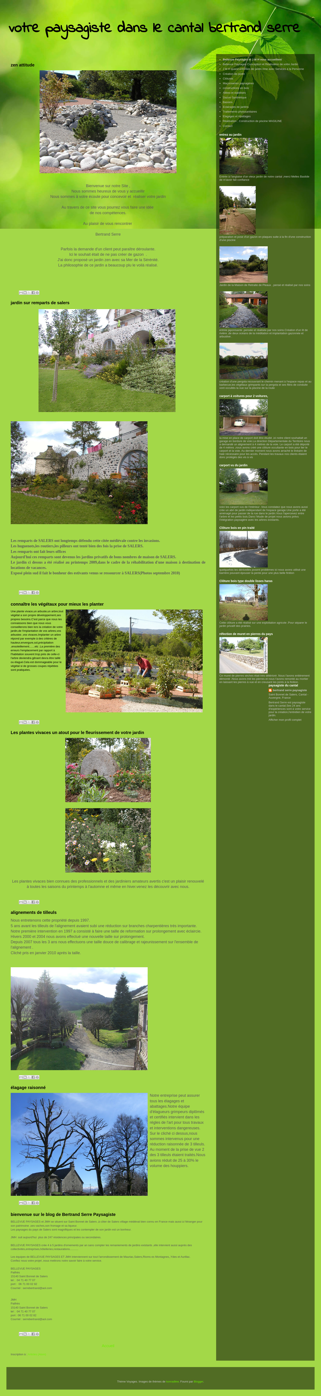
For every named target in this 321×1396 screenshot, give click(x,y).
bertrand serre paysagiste (290, 690)
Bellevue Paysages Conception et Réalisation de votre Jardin (260, 64)
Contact (227, 126)
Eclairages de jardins (236, 106)
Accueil (108, 1346)
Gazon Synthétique (235, 97)
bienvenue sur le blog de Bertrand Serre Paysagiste (63, 1214)
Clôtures (228, 78)
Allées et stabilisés (234, 92)
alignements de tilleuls (34, 912)
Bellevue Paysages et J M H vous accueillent (252, 59)
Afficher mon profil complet (285, 719)
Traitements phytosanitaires (240, 111)
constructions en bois (236, 88)
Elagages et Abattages (237, 116)
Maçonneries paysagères (238, 83)
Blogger (198, 1381)
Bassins (228, 102)
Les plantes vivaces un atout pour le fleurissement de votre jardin (77, 732)
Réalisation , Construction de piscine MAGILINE (252, 121)
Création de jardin (234, 73)
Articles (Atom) (37, 1354)
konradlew (172, 1381)
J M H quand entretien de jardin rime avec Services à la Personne (263, 69)
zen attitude (22, 65)
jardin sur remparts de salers (40, 302)
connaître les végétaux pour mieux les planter (57, 604)
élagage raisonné (28, 1087)
